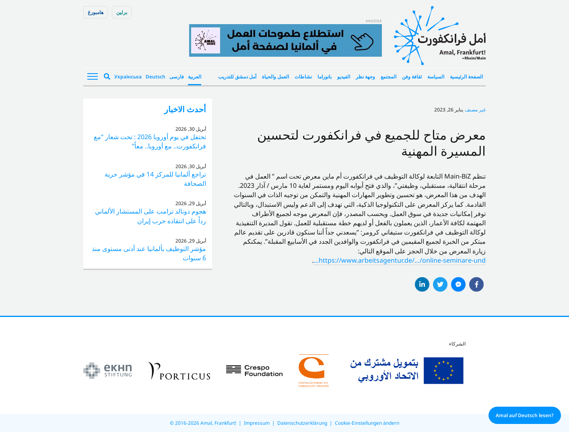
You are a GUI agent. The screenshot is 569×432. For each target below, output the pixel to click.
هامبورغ (95, 12)
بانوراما (324, 76)
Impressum (257, 423)
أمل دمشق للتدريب (237, 76)
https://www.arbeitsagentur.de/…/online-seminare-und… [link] (399, 260)
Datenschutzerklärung (302, 423)
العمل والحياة (275, 76)
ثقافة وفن (412, 76)
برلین (121, 12)
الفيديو (343, 76)
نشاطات (303, 76)
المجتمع (388, 76)
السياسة (435, 76)
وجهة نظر (365, 76)
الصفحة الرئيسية (466, 76)
